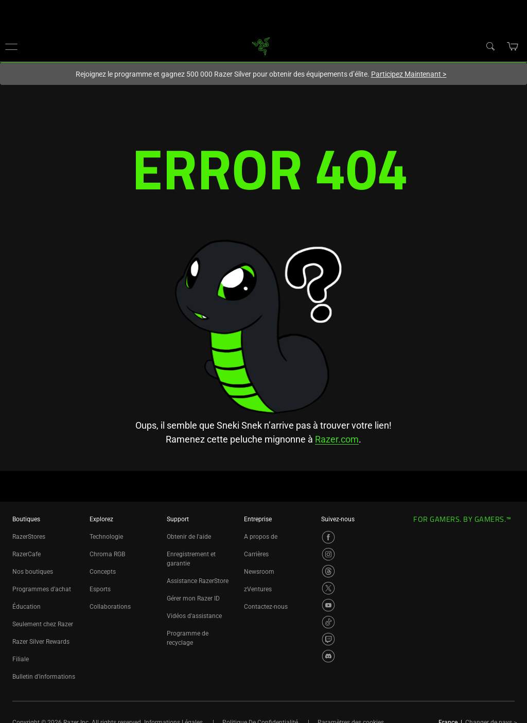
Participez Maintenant (409, 74)
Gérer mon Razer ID (193, 598)
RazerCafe (26, 554)
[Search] (490, 45)
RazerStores (28, 536)
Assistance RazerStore (198, 581)
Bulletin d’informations (43, 676)
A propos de (260, 536)
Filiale (20, 659)
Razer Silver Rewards (40, 641)
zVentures (258, 589)
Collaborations (110, 606)
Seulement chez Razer (42, 624)
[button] (11, 46)
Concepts (103, 571)
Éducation (26, 606)
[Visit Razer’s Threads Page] (328, 571)
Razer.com (337, 439)
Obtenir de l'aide (189, 536)
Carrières (256, 554)
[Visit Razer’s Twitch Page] (328, 639)
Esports (100, 589)
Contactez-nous (266, 606)
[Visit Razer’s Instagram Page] (328, 554)
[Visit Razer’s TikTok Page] (328, 622)
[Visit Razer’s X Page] (328, 588)
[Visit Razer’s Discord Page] (328, 656)
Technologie (106, 536)
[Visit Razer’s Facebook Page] (328, 537)
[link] (261, 45)
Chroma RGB (107, 554)
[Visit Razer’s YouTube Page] (328, 605)
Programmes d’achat (41, 589)
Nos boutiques (32, 571)
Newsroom (259, 571)
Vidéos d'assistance (194, 616)
